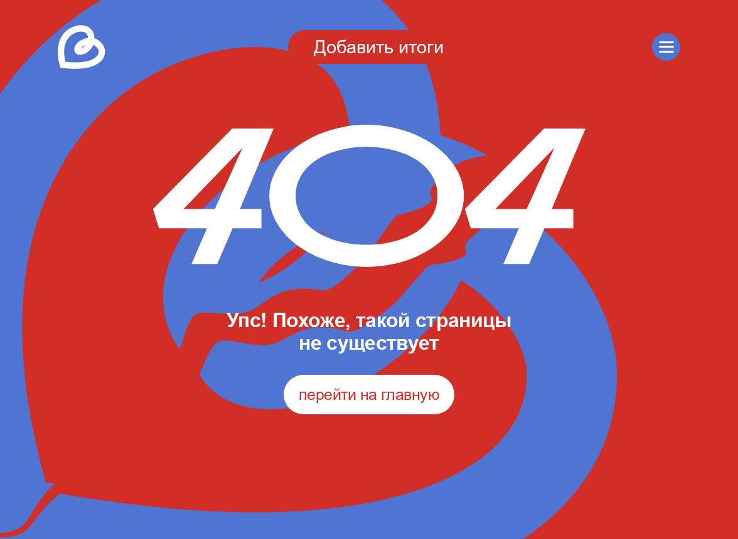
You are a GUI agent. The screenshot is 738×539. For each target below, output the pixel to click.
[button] (666, 47)
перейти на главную (369, 394)
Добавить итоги (379, 46)
